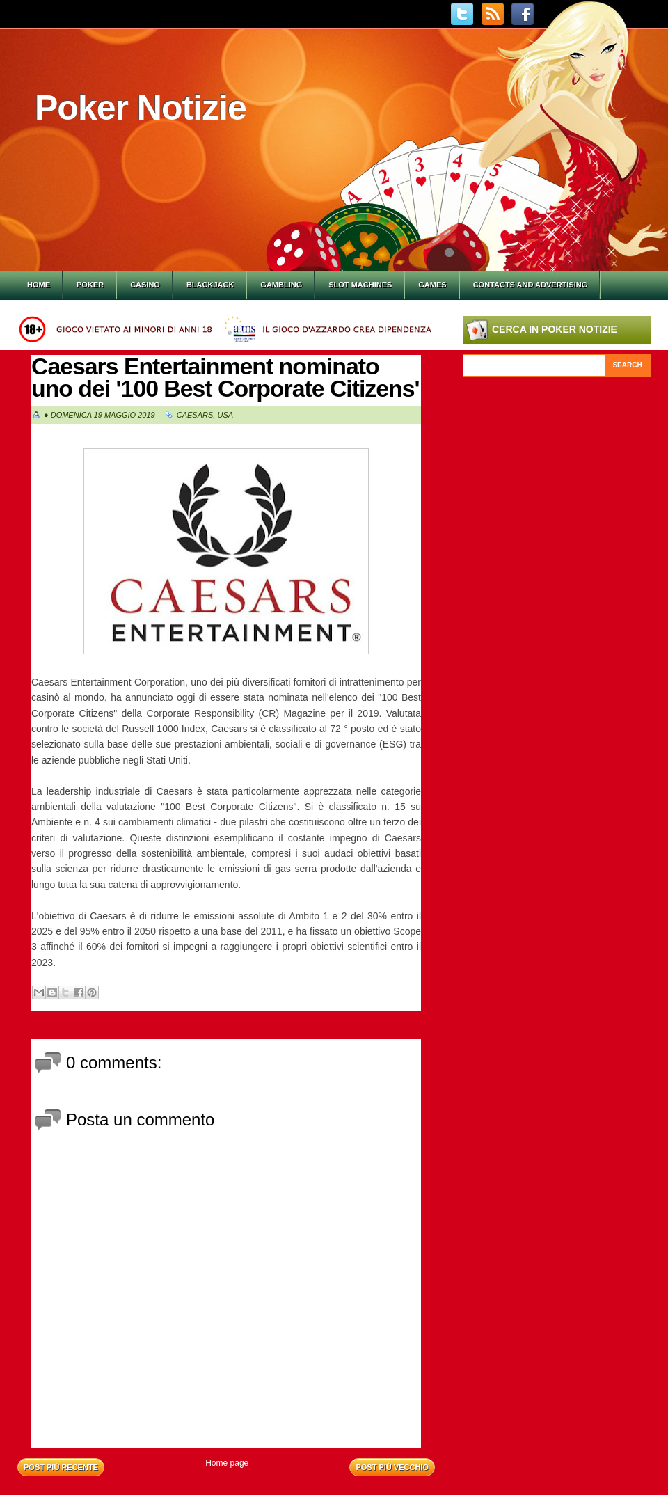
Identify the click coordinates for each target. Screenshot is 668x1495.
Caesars (195, 415)
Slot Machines (360, 284)
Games (432, 284)
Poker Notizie (140, 107)
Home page (226, 1463)
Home (38, 284)
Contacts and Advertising (530, 284)
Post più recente (61, 1467)
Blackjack (210, 284)
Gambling (281, 284)
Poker (90, 284)
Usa (225, 415)
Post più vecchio (392, 1467)
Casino (145, 284)
